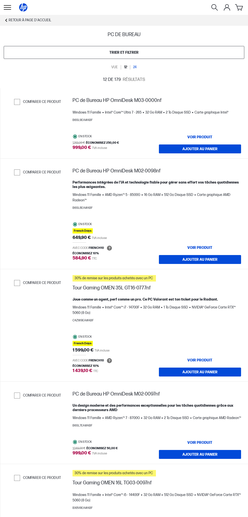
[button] (157, 278)
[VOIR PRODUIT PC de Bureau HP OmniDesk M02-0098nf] (200, 247)
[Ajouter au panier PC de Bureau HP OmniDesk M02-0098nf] (200, 259)
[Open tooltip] (109, 248)
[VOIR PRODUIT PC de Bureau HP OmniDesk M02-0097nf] (200, 442)
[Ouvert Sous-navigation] (7, 7)
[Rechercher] (214, 7)
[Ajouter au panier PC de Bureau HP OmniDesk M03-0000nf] (200, 148)
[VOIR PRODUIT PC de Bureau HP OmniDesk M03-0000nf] (200, 137)
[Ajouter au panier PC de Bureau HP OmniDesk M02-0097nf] (200, 454)
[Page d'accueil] (23, 7)
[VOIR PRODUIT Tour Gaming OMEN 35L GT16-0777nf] (200, 360)
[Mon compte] (227, 7)
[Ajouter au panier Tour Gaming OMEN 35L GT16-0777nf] (200, 372)
